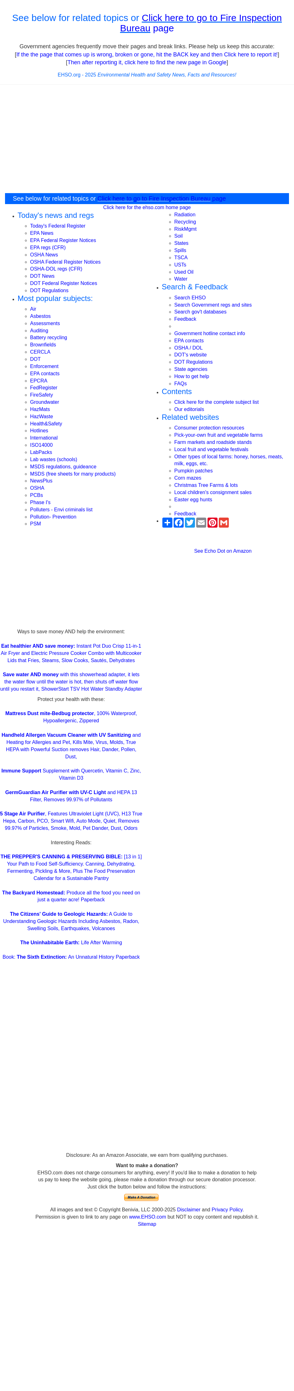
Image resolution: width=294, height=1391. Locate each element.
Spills (180, 250)
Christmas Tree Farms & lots (206, 485)
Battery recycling (48, 337)
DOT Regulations (49, 290)
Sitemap (147, 1224)
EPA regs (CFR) (48, 247)
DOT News (42, 276)
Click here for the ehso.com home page (147, 207)
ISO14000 (41, 445)
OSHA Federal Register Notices (65, 262)
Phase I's (40, 502)
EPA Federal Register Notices (63, 240)
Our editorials (189, 409)
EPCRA (38, 380)
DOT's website (190, 354)
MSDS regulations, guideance (63, 466)
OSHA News (44, 254)
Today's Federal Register (57, 226)
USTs (180, 264)
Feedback (185, 319)
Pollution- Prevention (53, 516)
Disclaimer (189, 1209)
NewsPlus (41, 480)
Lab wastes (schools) (53, 459)
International (44, 437)
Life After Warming (71, 942)
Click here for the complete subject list (216, 402)
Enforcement (44, 366)
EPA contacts (45, 373)
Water (180, 279)
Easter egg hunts (193, 499)
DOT (35, 359)
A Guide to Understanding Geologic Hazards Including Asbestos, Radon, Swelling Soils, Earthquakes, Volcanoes (71, 921)
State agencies (190, 369)
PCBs (36, 495)
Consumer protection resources (209, 427)
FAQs (180, 383)
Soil (178, 236)
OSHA (37, 488)
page (162, 28)
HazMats (40, 409)
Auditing (39, 330)
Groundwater (44, 402)
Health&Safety (46, 423)
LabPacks (41, 452)
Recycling (185, 221)
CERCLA (40, 352)
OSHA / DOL (188, 347)
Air (33, 309)
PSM (35, 523)
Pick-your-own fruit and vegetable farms (218, 435)
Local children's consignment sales (213, 492)
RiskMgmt (185, 229)
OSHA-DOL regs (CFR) (56, 268)
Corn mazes (187, 478)
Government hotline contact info (209, 333)
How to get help (191, 376)
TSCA (181, 257)
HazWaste (41, 416)
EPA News (41, 233)
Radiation (185, 214)
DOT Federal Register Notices (63, 283)
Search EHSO (190, 297)
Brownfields (43, 344)
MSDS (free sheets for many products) (73, 474)
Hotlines (39, 430)
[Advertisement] (71, 584)
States (181, 243)
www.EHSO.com (147, 1217)
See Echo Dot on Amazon (222, 551)
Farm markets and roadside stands (213, 442)
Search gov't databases (200, 311)
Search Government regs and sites (213, 305)
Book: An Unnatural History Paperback (71, 957)
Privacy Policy (227, 1209)
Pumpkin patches (193, 470)
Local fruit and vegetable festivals (211, 449)
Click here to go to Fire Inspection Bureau (154, 198)
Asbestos (40, 316)
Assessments (45, 323)
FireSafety (41, 395)
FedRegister (43, 387)
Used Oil (183, 272)
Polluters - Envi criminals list (61, 509)
